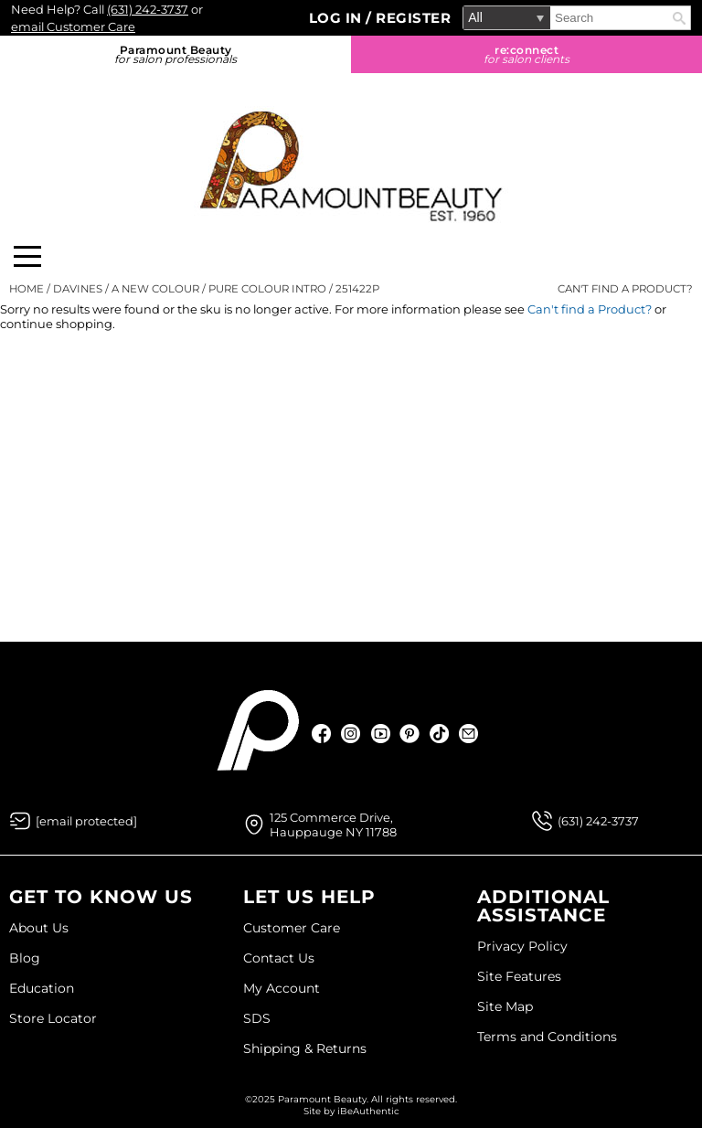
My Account (281, 988)
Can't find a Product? (625, 288)
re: (526, 54)
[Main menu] (27, 256)
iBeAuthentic (368, 1111)
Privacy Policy (522, 946)
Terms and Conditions (547, 1036)
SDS (257, 1018)
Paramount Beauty (175, 54)
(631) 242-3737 (147, 9)
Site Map (505, 1006)
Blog (24, 958)
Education (41, 988)
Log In (338, 18)
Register (413, 18)
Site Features (519, 976)
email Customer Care (73, 26)
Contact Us (278, 958)
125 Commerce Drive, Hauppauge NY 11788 (333, 824)
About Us (39, 928)
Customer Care (291, 928)
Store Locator (53, 1018)
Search (679, 18)
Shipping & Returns (305, 1048)
